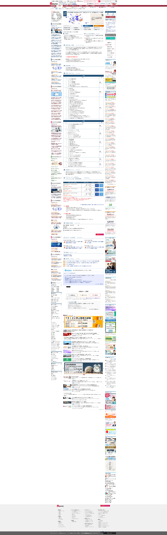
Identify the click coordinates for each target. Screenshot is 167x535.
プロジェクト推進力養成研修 (109, 490)
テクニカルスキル (53, 357)
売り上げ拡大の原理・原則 (108, 496)
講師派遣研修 (53, 5)
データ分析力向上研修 (108, 488)
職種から (52, 373)
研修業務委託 (87, 525)
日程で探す (54, 363)
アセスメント (99, 5)
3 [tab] (84, 374)
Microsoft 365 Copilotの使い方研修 (109, 483)
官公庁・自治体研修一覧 (88, 524)
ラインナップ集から (54, 378)
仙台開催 (57, 288)
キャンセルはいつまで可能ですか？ (76, 306)
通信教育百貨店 (74, 521)
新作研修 (60, 1)
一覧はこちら (112, 279)
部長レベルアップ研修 (108, 500)
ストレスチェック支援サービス (76, 513)
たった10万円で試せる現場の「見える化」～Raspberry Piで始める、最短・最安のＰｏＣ (81, 262)
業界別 (60, 513)
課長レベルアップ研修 (108, 502)
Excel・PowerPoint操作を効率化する (109, 482)
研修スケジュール (74, 7)
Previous (63, 321)
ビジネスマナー (53, 328)
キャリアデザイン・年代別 (55, 345)
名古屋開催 (52, 289)
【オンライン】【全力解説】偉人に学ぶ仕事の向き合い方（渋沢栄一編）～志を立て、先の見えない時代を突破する (110, 127)
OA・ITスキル (53, 322)
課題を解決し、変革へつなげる (109, 499)
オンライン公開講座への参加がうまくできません (78, 308)
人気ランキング (93, 7)
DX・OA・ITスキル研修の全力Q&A (70, 273)
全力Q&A (75, 1)
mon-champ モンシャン (102, 517)
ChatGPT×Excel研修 (107, 481)
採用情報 (56, 1)
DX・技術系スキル (53, 361)
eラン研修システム (73, 5)
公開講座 (59, 5)
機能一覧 (73, 514)
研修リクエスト (84, 7)
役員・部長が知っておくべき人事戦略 (110, 498)
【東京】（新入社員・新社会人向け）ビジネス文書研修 (110, 106)
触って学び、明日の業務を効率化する (112, 475)
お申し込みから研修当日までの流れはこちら (73, 215)
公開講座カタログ (103, 7)
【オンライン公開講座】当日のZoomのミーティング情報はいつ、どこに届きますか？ (77, 282)
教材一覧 (60, 523)
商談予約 (103, 3)
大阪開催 (57, 289)
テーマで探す (54, 304)
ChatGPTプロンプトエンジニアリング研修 (110, 479)
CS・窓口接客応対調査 (88, 515)
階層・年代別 (53, 354)
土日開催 (52, 368)
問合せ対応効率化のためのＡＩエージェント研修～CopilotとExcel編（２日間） (110, 283)
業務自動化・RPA (53, 312)
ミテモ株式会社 (101, 520)
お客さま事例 (74, 516)
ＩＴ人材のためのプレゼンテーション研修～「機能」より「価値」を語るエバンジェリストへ (110, 301)
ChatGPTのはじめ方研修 (112, 476)
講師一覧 (60, 514)
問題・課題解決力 (53, 309)
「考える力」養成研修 (111, 486)
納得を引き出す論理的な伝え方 (112, 492)
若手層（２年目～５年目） (55, 300)
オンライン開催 (53, 286)
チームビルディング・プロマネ (55, 347)
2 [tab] (81, 328)
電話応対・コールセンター (55, 313)
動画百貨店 (60, 522)
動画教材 (80, 5)
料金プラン (73, 517)
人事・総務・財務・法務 (54, 316)
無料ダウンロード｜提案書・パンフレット (103, 513)
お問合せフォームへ (100, 234)
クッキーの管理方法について (86, 533)
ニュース (64, 1)
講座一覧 (60, 517)
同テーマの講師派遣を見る (110, 17)
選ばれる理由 (109, 44)
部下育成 (52, 329)
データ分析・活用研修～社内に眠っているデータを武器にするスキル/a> (78, 266)
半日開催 (52, 366)
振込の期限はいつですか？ (69, 278)
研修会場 (65, 7)
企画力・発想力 (53, 338)
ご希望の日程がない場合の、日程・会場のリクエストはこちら (92, 204)
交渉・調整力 (53, 332)
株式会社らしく (101, 521)
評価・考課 (52, 334)
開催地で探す (54, 284)
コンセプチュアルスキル (54, 358)
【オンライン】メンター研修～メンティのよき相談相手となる (110, 132)
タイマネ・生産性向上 (54, 306)
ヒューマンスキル (53, 355)
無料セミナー (100, 514)
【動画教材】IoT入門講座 (67, 255)
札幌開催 (52, 288)
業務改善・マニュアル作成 (55, 310)
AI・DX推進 (66, 5)
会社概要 (53, 1)
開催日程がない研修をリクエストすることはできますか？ (73, 279)
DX (51, 319)
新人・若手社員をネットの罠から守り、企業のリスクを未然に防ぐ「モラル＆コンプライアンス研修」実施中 (110, 23)
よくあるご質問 (101, 516)
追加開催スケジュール (54, 365)
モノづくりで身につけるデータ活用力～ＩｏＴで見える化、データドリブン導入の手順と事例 (82, 261)
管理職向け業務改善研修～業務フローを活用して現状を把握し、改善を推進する (110, 292)
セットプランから (53, 379)
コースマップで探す (55, 352)
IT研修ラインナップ (61, 8)
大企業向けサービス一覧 (88, 519)
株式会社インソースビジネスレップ (103, 523)
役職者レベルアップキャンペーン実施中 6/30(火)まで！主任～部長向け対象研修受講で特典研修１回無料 (110, 31)
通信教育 (87, 5)
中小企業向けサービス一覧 (88, 520)
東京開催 (57, 286)
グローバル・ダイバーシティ (55, 348)
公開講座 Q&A (90, 3)
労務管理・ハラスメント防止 (55, 342)
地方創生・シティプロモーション (89, 526)
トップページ (52, 8)
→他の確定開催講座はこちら (111, 184)
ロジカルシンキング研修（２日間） (111, 494)
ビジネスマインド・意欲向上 (55, 344)
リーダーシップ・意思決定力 (55, 331)
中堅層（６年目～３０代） (55, 299)
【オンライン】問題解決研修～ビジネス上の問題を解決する (110, 119)
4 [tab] (85, 374)
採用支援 (106, 5)
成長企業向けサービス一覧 (88, 521)
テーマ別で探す (61, 519)
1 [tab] (81, 374)
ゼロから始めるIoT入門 (67, 254)
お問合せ (97, 3)
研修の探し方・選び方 (110, 48)
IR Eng (71, 1)
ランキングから (53, 376)
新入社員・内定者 (53, 302)
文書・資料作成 (53, 307)
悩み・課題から (53, 375)
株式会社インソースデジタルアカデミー (103, 522)
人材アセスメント (87, 514)
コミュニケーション (54, 323)
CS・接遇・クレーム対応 (54, 326)
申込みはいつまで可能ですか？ (75, 305)
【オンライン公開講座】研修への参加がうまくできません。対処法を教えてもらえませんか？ (78, 281)
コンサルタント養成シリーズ (112, 485)
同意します (109, 533)
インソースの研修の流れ (102, 515)
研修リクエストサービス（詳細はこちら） (93, 298)
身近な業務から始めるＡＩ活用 (109, 480)
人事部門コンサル (113, 5)
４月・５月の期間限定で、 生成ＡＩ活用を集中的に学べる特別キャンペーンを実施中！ (111, 27)
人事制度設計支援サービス (88, 516)
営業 (51, 315)
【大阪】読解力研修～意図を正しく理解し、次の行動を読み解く (110, 103)
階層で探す (54, 293)
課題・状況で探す (55, 372)
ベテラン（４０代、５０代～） (55, 297)
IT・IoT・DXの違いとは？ (70, 264)
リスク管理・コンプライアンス (55, 341)
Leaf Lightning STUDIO (75, 518)
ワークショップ (53, 350)
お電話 (108, 3)
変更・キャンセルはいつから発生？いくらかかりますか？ (73, 277)
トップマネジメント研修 (108, 495)
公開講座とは (54, 7)
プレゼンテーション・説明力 (55, 325)
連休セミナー (53, 369)
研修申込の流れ (109, 46)
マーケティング (53, 339)
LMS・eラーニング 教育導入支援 (89, 513)
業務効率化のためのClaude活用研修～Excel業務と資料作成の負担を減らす (110, 288)
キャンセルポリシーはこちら (71, 216)
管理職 (52, 296)
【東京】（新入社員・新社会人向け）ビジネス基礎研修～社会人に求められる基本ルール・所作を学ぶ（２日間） (110, 115)
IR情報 (68, 1)
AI (51, 320)
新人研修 (113, 7)
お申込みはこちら (99, 25)
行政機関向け (93, 5)
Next (103, 321)
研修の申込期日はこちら (70, 217)
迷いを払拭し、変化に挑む (108, 501)
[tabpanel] (83, 322)
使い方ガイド (74, 515)
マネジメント (53, 335)
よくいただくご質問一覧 (93, 309)
